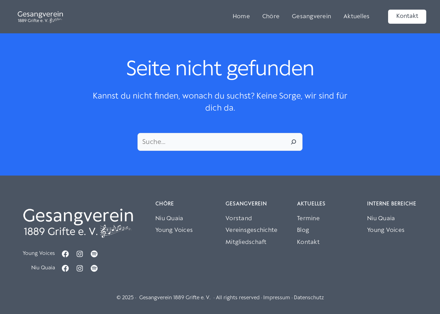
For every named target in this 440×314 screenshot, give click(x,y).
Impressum (276, 298)
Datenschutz (309, 298)
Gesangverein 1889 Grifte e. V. (174, 298)
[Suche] (293, 142)
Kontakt (407, 16)
